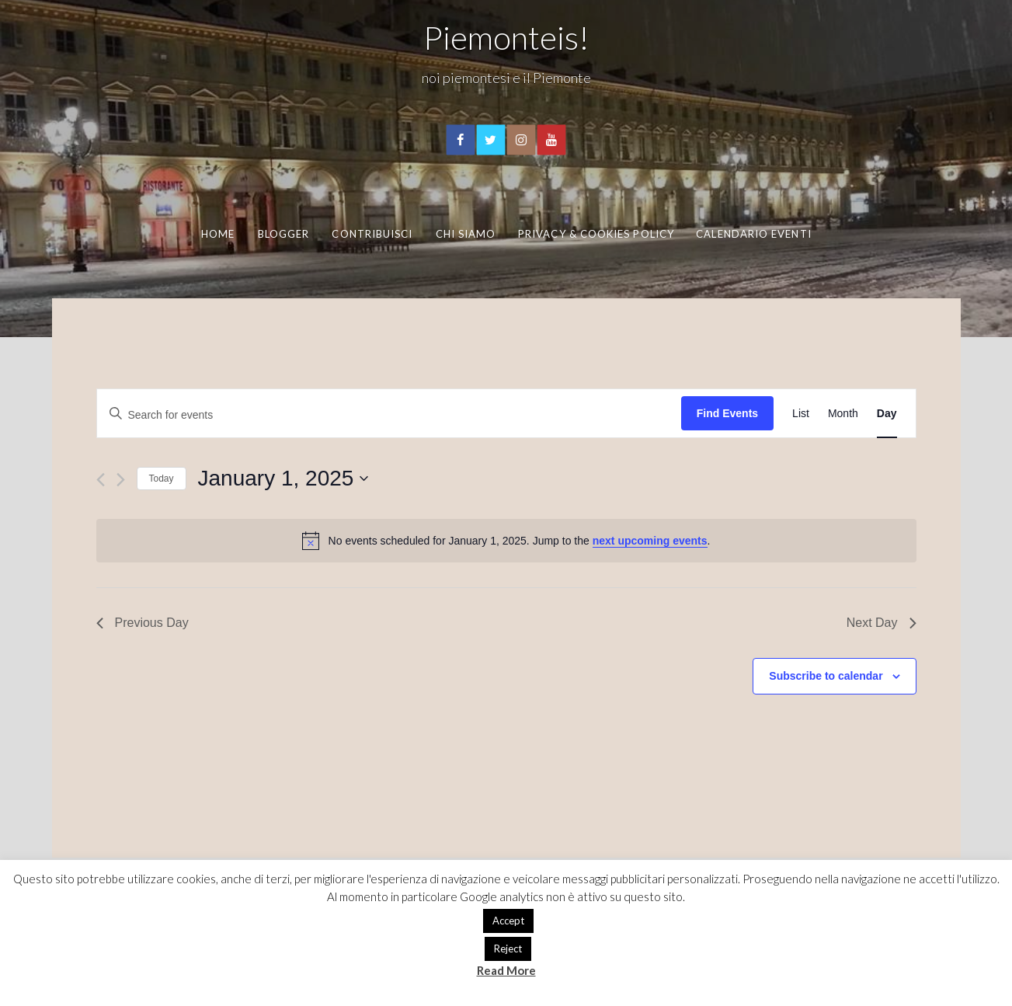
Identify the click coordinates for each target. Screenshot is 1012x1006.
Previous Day (142, 622)
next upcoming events (650, 540)
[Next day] (121, 479)
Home (218, 234)
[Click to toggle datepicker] (283, 478)
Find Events (727, 413)
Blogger (284, 234)
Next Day (881, 622)
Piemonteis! (506, 37)
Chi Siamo (466, 234)
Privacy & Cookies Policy (596, 234)
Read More (506, 970)
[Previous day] (100, 479)
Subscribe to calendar (825, 676)
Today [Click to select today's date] (161, 478)
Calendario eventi (753, 234)
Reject (508, 948)
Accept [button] (508, 920)
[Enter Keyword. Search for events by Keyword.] (389, 413)
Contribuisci (372, 234)
